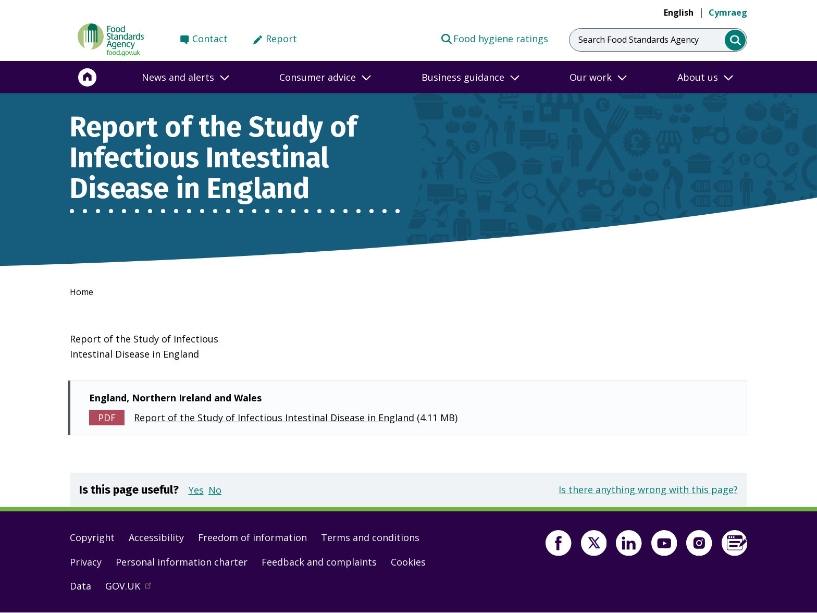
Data (80, 586)
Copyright (92, 537)
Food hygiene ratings (494, 38)
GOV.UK (132, 588)
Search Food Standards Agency (638, 39)
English (679, 12)
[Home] (87, 77)
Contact (210, 38)
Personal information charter (181, 562)
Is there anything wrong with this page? (648, 489)
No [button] (214, 490)
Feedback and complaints (319, 562)
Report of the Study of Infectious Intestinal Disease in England (274, 417)
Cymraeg (728, 12)
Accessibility (156, 537)
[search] (735, 40)
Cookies (408, 562)
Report (281, 38)
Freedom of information (252, 537)
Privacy (86, 562)
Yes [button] (196, 490)
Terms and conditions (370, 537)
